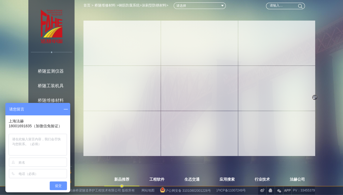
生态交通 (192, 179)
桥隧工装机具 (51, 85)
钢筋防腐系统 (129, 5)
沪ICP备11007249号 (231, 190)
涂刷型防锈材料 (154, 5)
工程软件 (156, 179)
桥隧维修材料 (51, 100)
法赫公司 (297, 179)
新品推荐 (121, 179)
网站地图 (148, 190)
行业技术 (262, 179)
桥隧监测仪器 (51, 71)
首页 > (89, 5)
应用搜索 (227, 179)
